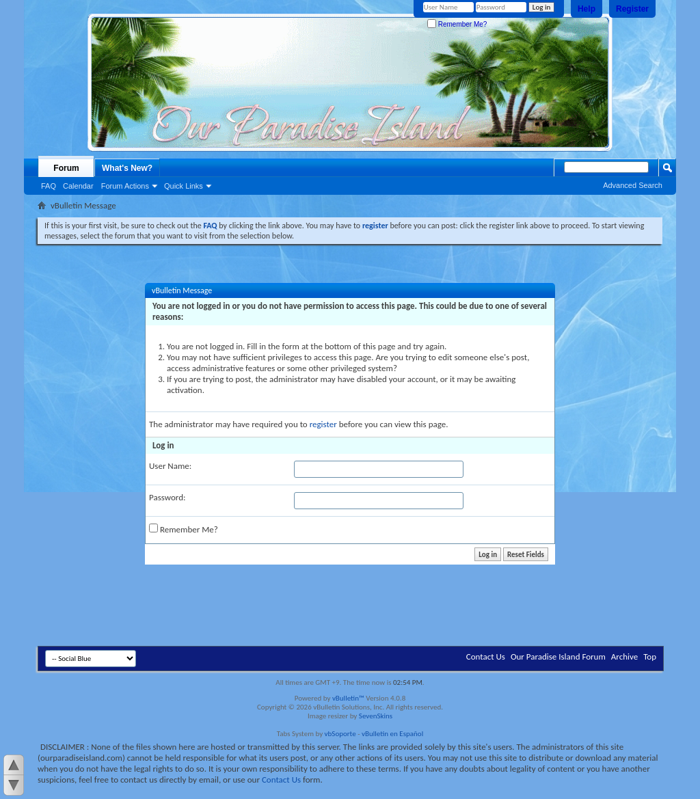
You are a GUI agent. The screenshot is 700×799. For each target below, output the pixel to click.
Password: (167, 497)
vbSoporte (340, 733)
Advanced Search (632, 185)
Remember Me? (457, 24)
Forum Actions (125, 186)
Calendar (78, 186)
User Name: (170, 466)
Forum (66, 168)
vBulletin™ (348, 698)
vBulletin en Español (392, 733)
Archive (624, 656)
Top (649, 656)
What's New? (127, 168)
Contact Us (485, 656)
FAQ (48, 186)
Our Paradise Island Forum (558, 656)
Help (586, 9)
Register (632, 9)
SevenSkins (375, 716)
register (323, 424)
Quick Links (183, 186)
